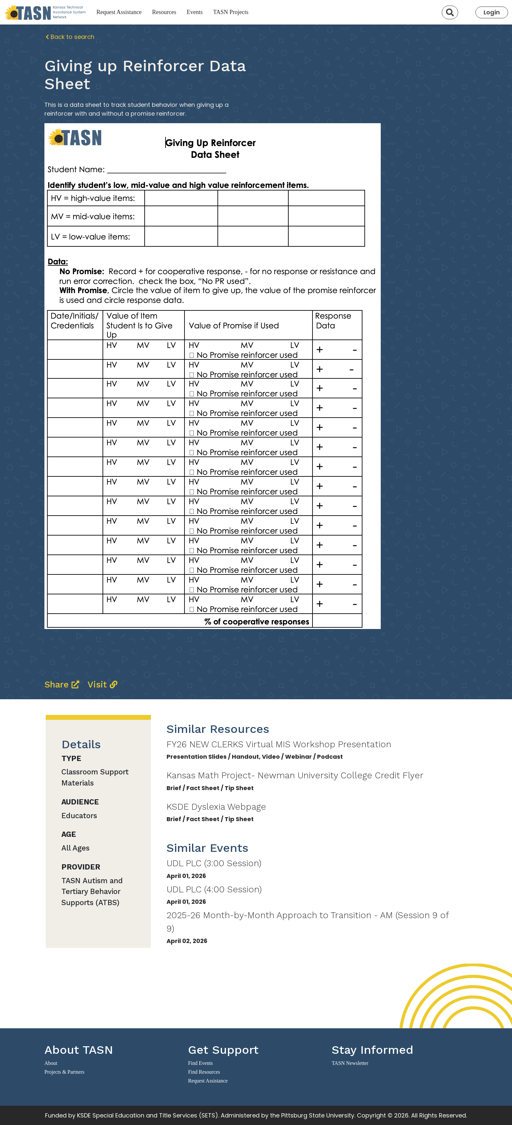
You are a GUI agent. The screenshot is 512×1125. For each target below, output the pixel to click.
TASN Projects (230, 12)
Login (492, 12)
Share (63, 684)
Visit (103, 684)
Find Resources (204, 1072)
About (50, 1063)
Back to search (70, 37)
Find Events (200, 1063)
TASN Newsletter (350, 1063)
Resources (164, 12)
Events (195, 12)
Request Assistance (118, 12)
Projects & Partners (64, 1072)
